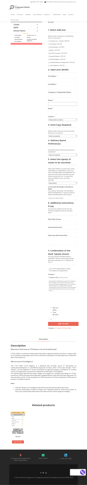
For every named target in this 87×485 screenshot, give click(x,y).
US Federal (56, 44)
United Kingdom (57, 59)
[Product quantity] (51, 319)
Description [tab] (43, 339)
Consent (51, 274)
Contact (70, 14)
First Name (52, 76)
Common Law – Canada (59, 41)
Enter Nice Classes (54, 219)
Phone (51, 100)
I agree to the (59, 277)
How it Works (37, 14)
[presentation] (62, 297)
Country (51, 116)
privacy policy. (63, 277)
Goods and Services (55, 227)
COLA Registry (57, 65)
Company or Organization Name (59, 92)
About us (47, 14)
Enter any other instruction (57, 235)
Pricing (19, 14)
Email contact (43, 458)
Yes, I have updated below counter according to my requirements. (60, 269)
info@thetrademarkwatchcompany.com (61, 2)
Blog (64, 14)
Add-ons (55, 308)
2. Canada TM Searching (63, 328)
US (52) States (57, 47)
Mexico (55, 50)
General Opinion (57, 56)
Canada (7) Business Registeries (62, 62)
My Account (15, 20)
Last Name (52, 84)
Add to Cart (63, 324)
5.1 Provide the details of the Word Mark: (60, 188)
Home (13, 14)
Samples (28, 14)
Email (50, 108)
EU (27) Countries (58, 53)
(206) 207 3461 (37, 2)
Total (54, 312)
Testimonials (56, 14)
